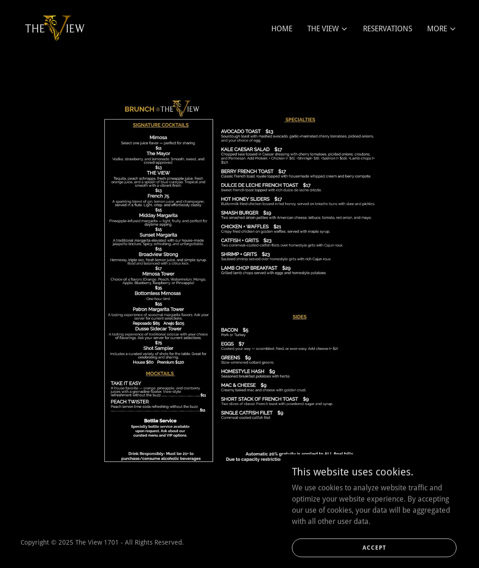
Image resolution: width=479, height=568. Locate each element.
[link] (55, 26)
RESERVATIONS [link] (387, 28)
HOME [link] (281, 28)
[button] (327, 29)
